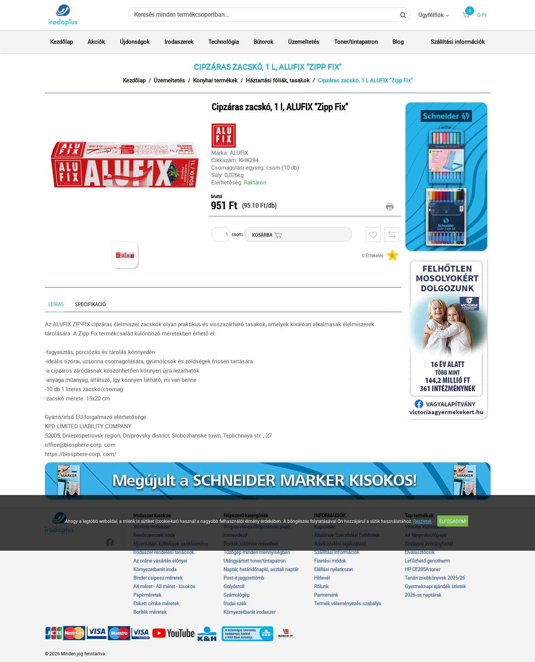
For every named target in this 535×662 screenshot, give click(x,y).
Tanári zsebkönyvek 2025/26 (435, 577)
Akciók (96, 41)
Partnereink (326, 594)
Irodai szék (235, 603)
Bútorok (263, 41)
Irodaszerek (178, 41)
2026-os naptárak (423, 594)
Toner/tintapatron (356, 41)
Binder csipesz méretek (158, 577)
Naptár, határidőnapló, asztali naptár (261, 569)
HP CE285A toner (422, 569)
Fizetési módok (330, 560)
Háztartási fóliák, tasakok (278, 80)
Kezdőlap (61, 41)
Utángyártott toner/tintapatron (255, 560)
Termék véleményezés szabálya (347, 603)
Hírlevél (322, 577)
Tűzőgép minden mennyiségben (257, 552)
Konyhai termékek (215, 80)
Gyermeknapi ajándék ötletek (435, 586)
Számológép (236, 594)
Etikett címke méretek (156, 603)
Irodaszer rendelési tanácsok (163, 552)
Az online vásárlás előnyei (160, 560)
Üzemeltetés (303, 41)
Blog (398, 41)
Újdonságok (135, 41)
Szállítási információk (458, 41)
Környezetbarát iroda (154, 569)
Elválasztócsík (420, 552)
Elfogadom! (452, 521)
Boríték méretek (150, 612)
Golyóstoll (234, 586)
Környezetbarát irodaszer (249, 612)
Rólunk (321, 586)
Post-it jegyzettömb (244, 577)
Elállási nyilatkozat (333, 569)
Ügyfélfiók (431, 15)
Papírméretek (147, 594)
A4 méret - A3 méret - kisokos (164, 586)
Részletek (422, 521)
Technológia (223, 41)
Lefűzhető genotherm (427, 560)
